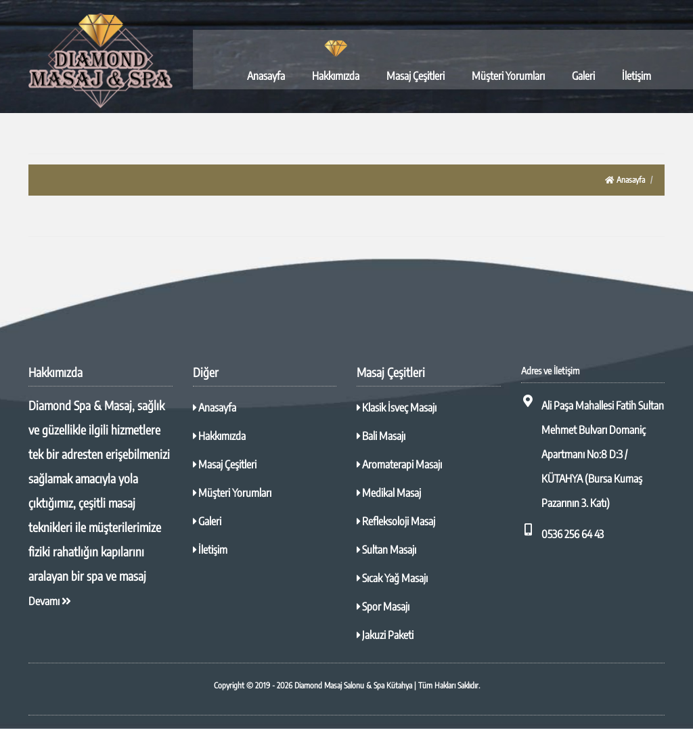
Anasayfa (266, 76)
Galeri (583, 76)
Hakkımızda (335, 76)
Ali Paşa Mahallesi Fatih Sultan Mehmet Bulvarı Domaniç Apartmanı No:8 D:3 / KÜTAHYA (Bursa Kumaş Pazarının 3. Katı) (592, 452)
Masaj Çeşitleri (415, 76)
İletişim (636, 76)
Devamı (49, 601)
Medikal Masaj (389, 493)
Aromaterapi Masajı (399, 464)
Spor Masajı (383, 606)
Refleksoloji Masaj (396, 521)
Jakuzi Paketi (385, 635)
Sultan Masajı (386, 549)
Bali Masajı (381, 436)
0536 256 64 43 (562, 532)
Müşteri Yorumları (508, 76)
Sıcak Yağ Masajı (392, 578)
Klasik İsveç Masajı (397, 407)
